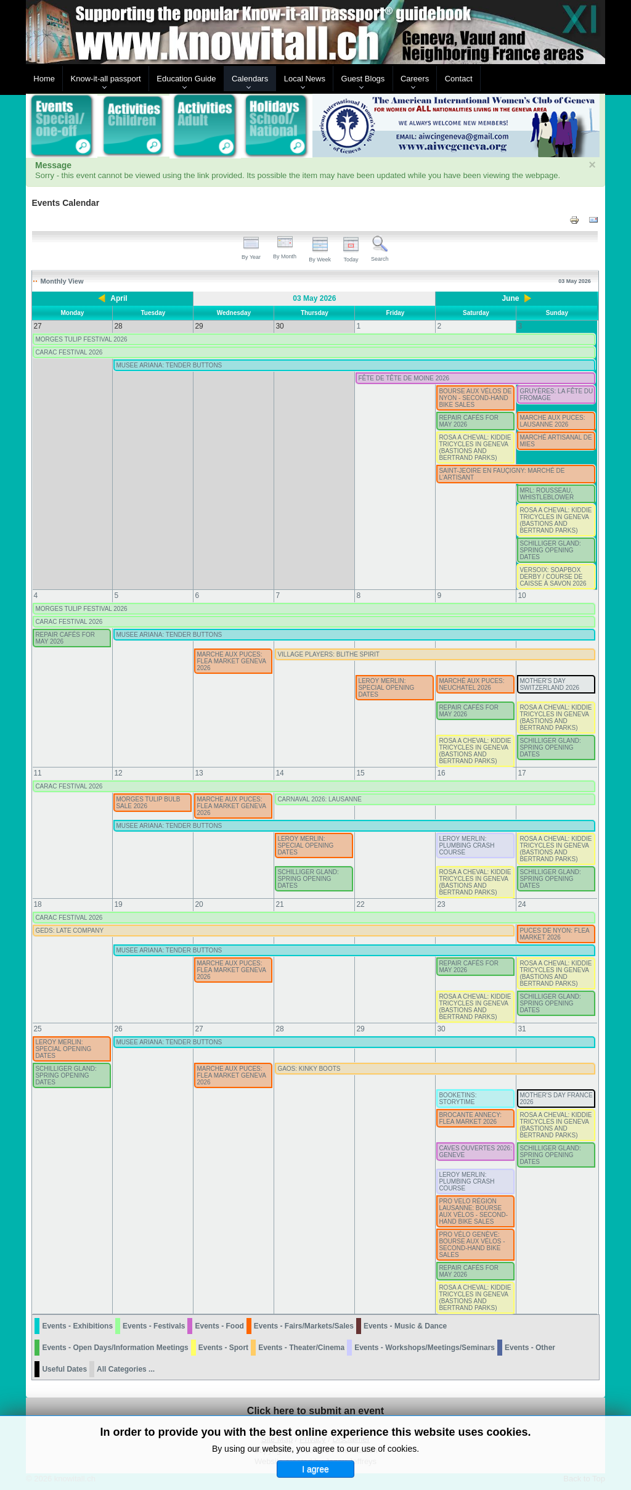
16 (441, 773)
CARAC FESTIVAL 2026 (68, 352)
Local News (304, 78)
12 (118, 773)
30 (441, 1029)
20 (199, 904)
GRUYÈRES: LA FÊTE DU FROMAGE (556, 394)
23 (441, 904)
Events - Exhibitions (77, 1326)
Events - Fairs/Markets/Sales (304, 1326)
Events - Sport (223, 1347)
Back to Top (584, 1478)
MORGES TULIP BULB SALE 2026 (148, 802)
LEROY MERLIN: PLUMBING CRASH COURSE (466, 845)
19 (118, 904)
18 (37, 904)
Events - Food (219, 1326)
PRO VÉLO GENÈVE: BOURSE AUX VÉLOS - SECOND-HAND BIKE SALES (472, 1244)
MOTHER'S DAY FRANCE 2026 (555, 1098)
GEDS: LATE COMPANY (69, 930)
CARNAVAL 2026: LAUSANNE (319, 799)
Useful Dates (64, 1369)
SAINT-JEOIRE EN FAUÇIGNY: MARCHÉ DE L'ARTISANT (501, 474)
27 (199, 1029)
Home (44, 78)
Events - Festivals (154, 1326)
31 (522, 1029)
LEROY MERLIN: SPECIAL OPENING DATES (386, 687)
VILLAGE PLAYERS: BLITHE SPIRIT (328, 654)
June (510, 298)
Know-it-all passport (106, 78)
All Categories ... (126, 1369)
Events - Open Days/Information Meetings (115, 1347)
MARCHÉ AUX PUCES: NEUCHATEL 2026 (471, 684)
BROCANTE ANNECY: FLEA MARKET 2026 (470, 1118)
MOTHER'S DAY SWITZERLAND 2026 (549, 684)
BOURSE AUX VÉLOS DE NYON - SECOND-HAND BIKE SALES (475, 398)
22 (360, 904)
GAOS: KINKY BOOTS (308, 1068)
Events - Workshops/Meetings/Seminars (424, 1347)
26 (118, 1029)
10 (522, 595)
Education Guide (186, 78)
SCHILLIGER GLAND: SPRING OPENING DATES (549, 550)
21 (279, 904)
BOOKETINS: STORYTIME (457, 1098)
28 (279, 1029)
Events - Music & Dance (405, 1326)
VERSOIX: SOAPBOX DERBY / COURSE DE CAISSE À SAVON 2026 (552, 577)
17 (522, 773)
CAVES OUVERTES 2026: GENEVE (475, 1151)
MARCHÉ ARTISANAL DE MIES (555, 441)
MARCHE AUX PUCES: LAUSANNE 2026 (552, 421)
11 (37, 773)
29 (360, 1029)
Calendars (250, 78)
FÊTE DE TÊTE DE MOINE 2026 (403, 378)
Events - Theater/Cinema (301, 1347)
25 (37, 1029)
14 (279, 773)
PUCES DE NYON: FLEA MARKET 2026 (554, 934)
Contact (459, 78)
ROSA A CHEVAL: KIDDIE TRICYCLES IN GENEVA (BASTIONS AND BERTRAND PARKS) (475, 447)
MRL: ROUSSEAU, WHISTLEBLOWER (546, 494)
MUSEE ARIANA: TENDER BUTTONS (169, 365)
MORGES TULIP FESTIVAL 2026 (81, 339)
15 (360, 773)
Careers (415, 78)
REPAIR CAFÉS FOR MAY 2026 (469, 421)
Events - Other (530, 1347)
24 (522, 904)
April (118, 298)
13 (199, 773)
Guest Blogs (363, 78)
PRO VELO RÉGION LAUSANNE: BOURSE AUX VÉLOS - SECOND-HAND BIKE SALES (473, 1211)
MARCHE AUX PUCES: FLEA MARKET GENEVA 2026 (231, 661)
